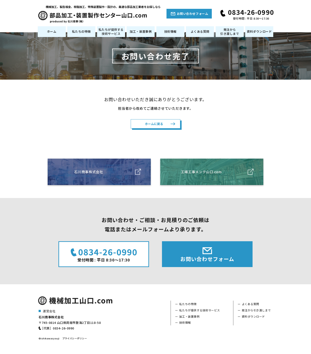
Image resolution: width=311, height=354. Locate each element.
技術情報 (170, 31)
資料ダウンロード (259, 31)
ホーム (52, 31)
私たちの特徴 (81, 31)
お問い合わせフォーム (192, 13)
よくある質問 (200, 31)
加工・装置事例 (141, 31)
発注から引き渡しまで (229, 31)
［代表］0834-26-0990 (57, 328)
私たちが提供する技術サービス (111, 31)
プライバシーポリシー (74, 339)
